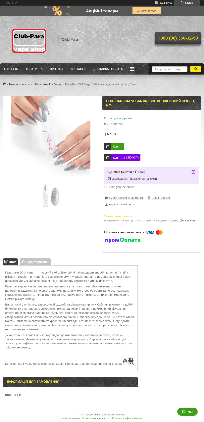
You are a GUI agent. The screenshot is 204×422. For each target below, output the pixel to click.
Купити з (126, 157)
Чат (187, 411)
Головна (11, 69)
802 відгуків (166, 2)
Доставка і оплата (108, 69)
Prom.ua (120, 414)
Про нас (56, 69)
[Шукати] (195, 69)
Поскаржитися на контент (96, 418)
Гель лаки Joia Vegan (48, 84)
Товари (31, 69)
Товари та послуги (20, 84)
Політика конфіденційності (127, 418)
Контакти (78, 69)
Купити (118, 146)
